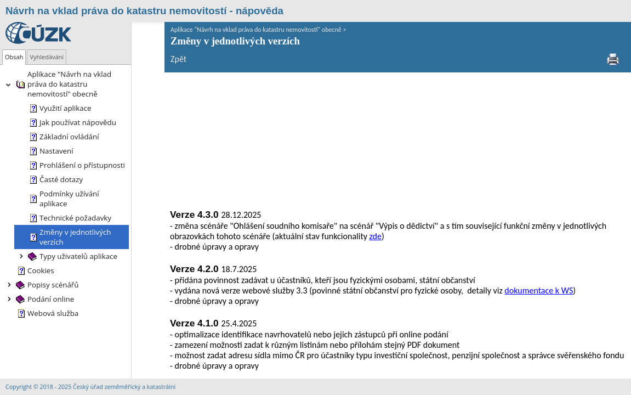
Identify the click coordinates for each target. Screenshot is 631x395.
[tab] (14, 57)
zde (296, 110)
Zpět (146, 59)
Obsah (14, 57)
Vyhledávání (47, 57)
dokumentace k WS (505, 164)
